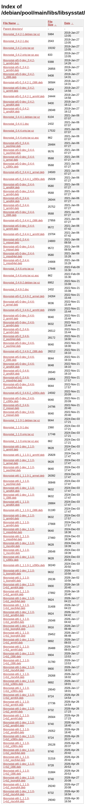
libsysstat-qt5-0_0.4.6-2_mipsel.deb (16, 407)
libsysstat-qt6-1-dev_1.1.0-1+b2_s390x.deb (19, 738)
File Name (9, 23)
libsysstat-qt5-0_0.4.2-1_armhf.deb (23, 96)
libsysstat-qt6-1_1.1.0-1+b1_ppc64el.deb (16, 607)
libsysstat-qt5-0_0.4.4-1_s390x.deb (24, 179)
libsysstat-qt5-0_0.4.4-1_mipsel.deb (16, 241)
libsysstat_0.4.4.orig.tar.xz (18, 130)
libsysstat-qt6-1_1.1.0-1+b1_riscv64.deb (16, 676)
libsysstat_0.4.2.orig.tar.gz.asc (21, 54)
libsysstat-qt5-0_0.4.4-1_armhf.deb (23, 234)
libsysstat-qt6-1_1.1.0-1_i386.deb (23, 510)
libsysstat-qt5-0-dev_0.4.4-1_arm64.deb (19, 193)
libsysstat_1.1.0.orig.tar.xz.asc (21, 441)
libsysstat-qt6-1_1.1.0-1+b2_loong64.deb (16, 786)
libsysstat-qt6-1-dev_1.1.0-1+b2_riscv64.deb (19, 793)
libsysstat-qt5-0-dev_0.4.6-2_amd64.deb (19, 365)
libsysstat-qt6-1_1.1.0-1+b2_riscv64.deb (16, 800)
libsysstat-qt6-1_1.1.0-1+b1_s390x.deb (16, 689)
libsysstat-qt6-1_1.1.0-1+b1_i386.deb (16, 662)
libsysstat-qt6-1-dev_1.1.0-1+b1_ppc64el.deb (19, 600)
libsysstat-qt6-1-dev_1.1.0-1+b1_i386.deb (19, 655)
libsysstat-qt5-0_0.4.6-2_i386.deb (23, 351)
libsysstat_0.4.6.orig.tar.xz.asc (21, 275)
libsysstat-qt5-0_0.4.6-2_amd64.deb (16, 372)
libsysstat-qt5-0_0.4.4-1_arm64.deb (16, 207)
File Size (50, 23)
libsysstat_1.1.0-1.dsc (16, 427)
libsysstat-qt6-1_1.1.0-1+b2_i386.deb (16, 772)
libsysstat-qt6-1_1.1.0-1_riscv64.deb (16, 551)
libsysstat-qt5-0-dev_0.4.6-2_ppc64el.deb (19, 344)
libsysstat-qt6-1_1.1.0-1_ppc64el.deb (16, 482)
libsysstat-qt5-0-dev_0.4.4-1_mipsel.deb (19, 248)
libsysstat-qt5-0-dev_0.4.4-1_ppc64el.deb (19, 151)
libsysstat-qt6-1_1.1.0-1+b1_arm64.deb (16, 593)
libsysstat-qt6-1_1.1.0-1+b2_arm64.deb (16, 703)
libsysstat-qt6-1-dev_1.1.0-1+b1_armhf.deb (19, 641)
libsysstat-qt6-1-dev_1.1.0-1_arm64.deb (19, 517)
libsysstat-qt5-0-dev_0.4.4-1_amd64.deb (19, 186)
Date (67, 23)
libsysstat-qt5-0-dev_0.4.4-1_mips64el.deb (19, 255)
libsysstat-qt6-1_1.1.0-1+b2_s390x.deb (16, 745)
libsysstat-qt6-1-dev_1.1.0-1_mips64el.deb (19, 531)
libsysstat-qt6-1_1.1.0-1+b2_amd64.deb (16, 731)
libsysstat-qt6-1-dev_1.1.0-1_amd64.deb (19, 489)
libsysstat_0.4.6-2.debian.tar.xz (21, 282)
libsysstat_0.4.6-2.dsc (16, 289)
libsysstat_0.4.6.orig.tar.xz (18, 268)
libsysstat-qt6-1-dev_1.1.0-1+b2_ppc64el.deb (19, 751)
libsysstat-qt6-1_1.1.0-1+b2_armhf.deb (16, 717)
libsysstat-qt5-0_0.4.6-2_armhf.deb (23, 310)
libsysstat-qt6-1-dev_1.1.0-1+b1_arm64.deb (19, 586)
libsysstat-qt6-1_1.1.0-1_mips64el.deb (16, 538)
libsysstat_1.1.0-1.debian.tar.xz (21, 420)
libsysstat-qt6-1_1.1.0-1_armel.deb (23, 475)
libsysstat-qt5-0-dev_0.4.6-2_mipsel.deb (19, 413)
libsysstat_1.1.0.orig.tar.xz (18, 434)
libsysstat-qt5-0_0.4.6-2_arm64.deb (16, 331)
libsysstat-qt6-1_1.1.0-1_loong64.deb (16, 579)
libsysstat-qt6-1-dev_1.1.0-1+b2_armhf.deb (19, 710)
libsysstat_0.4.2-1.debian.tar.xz (21, 34)
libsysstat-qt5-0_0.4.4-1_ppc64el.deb (16, 145)
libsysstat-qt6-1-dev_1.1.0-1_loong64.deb (19, 572)
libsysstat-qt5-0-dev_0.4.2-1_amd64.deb (19, 103)
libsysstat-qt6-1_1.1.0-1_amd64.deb (16, 503)
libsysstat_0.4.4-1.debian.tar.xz (21, 117)
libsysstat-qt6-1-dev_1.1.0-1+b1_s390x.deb (19, 682)
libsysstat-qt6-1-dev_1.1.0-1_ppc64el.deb (19, 469)
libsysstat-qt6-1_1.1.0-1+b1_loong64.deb (16, 634)
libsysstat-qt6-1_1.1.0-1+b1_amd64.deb (16, 620)
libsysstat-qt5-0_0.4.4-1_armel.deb (23, 172)
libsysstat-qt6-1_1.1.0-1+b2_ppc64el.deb (16, 758)
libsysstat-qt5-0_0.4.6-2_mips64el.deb (16, 379)
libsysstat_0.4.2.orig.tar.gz (18, 48)
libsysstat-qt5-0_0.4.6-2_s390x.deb (24, 393)
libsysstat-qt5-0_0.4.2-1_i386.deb (23, 82)
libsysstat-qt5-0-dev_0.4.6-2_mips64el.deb (19, 386)
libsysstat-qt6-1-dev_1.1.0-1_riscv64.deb (19, 545)
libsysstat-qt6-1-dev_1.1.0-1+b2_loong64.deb (19, 779)
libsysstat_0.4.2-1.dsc (16, 41)
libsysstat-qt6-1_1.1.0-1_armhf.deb (23, 454)
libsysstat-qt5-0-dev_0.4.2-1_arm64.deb (19, 62)
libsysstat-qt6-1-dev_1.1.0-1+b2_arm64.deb (19, 696)
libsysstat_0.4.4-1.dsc (16, 123)
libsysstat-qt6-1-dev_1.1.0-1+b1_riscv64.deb (19, 669)
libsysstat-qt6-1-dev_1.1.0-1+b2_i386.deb (19, 765)
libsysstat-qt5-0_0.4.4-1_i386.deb (23, 220)
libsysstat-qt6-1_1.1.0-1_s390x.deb (24, 565)
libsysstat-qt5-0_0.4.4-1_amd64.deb (16, 200)
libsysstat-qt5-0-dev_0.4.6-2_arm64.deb (19, 324)
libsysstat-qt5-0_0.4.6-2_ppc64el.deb (16, 338)
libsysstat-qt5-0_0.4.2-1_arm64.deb (16, 69)
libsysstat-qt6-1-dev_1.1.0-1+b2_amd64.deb (19, 724)
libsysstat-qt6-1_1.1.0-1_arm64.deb (16, 524)
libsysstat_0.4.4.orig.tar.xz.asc (21, 137)
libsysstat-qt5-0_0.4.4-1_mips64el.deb (16, 262)
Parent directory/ (13, 28)
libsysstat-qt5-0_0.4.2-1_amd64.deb (16, 110)
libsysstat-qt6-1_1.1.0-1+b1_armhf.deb (16, 648)
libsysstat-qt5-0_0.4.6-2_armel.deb (23, 296)
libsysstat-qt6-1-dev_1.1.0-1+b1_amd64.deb (19, 614)
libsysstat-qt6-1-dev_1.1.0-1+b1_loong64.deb (19, 627)
